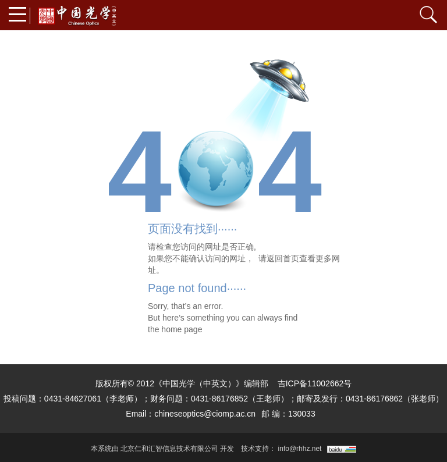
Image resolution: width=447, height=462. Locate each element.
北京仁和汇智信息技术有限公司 (169, 449)
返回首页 (283, 258)
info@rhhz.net (300, 449)
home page (181, 329)
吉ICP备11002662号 (315, 383)
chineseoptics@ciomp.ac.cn (205, 413)
